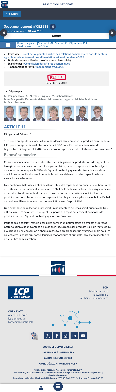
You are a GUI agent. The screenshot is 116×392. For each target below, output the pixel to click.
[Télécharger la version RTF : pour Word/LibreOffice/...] (32, 46)
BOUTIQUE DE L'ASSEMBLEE (57, 347)
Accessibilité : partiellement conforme (49, 373)
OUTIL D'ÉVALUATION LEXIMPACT (57, 364)
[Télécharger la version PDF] (53, 27)
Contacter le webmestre (81, 373)
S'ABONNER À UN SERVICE (57, 358)
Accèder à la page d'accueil (4, 4)
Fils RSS (98, 373)
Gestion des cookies (58, 375)
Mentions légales (22, 373)
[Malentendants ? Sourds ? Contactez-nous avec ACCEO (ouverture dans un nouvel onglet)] (33, 336)
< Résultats (12, 13)
